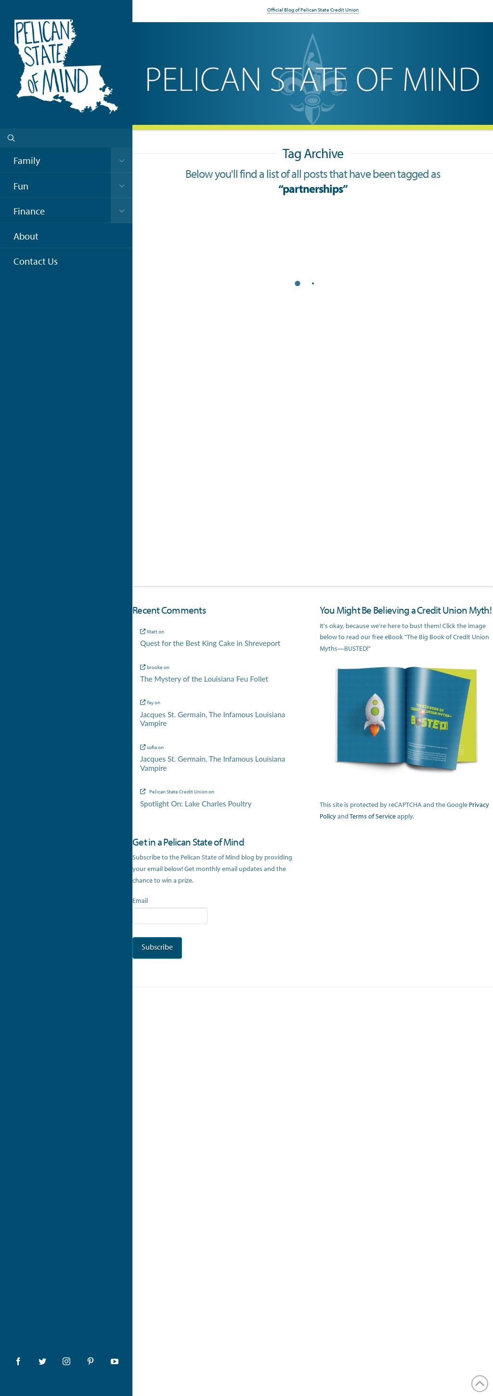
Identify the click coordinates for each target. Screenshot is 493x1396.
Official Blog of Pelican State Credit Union (313, 9)
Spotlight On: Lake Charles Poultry (196, 803)
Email (140, 900)
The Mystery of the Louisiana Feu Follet (204, 678)
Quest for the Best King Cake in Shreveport (210, 643)
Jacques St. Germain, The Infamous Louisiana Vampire (212, 719)
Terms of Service (373, 816)
